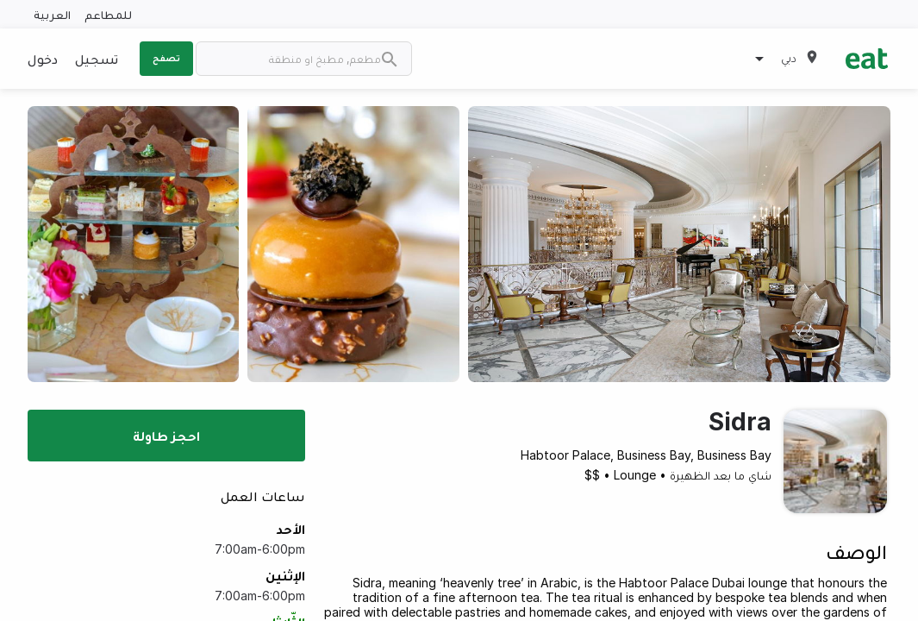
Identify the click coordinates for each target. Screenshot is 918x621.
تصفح (166, 58)
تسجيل (96, 58)
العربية (52, 14)
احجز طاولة (166, 435)
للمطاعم (108, 14)
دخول (43, 58)
